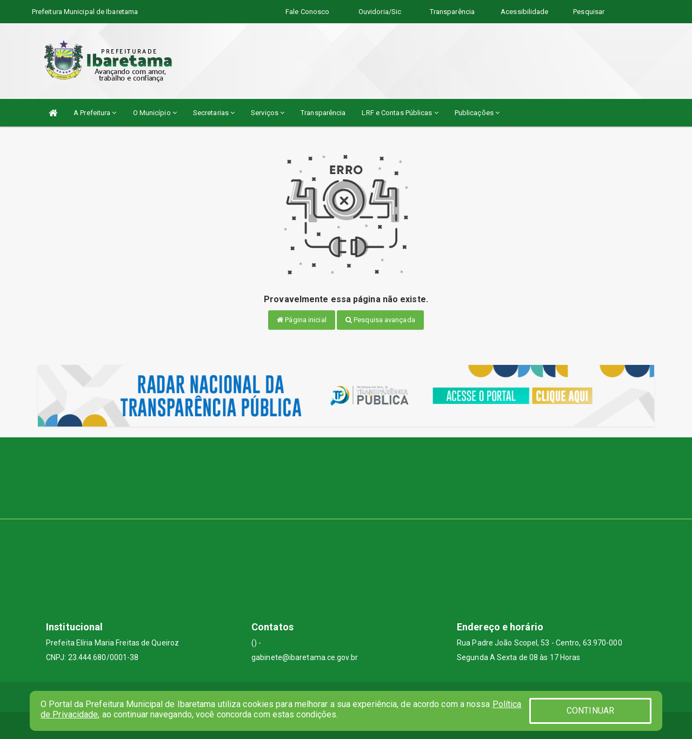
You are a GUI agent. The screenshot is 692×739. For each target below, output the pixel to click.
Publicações (477, 113)
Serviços (267, 113)
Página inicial (302, 320)
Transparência (323, 113)
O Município (155, 113)
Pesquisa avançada (380, 320)
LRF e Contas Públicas (400, 113)
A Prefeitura (95, 113)
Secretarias (214, 113)
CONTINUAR (590, 710)
